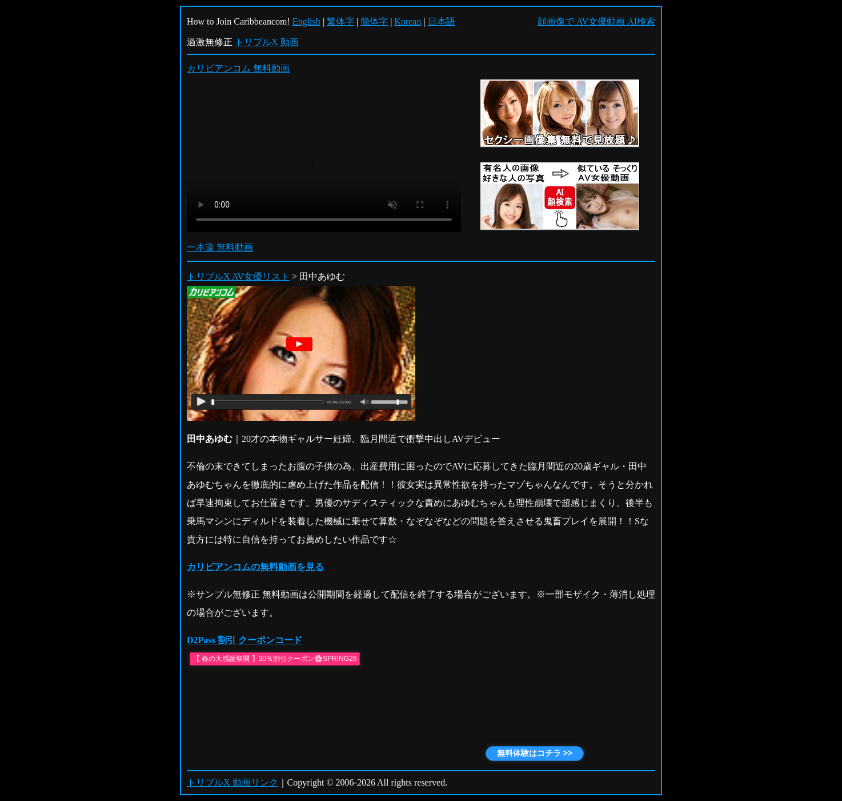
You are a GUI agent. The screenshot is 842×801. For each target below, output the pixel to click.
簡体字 (374, 21)
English (306, 21)
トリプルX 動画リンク (232, 782)
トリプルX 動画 (267, 42)
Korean (407, 21)
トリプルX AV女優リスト (238, 276)
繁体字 (340, 21)
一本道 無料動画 (220, 247)
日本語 (441, 21)
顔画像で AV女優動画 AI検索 (596, 21)
